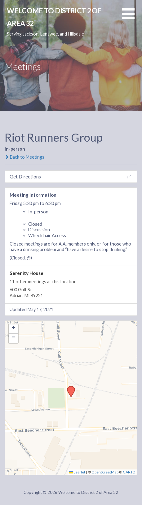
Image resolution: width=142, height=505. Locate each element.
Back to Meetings (24, 157)
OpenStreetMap (104, 472)
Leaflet (77, 472)
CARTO (129, 472)
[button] (132, 17)
